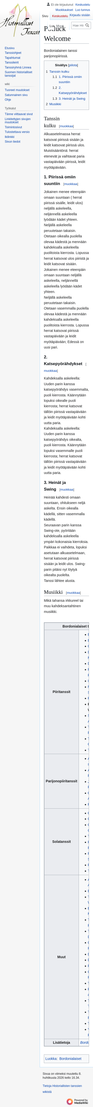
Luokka (51, 1059)
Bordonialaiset (70, 1059)
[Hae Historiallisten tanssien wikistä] (81, 25)
